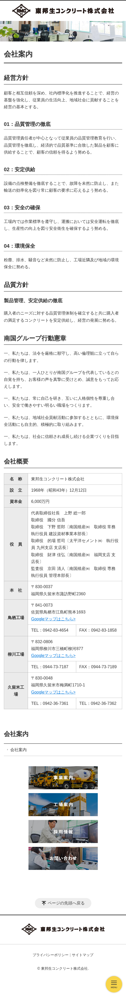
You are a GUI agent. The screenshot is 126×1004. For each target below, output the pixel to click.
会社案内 (16, 733)
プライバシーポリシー (51, 955)
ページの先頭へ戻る (66, 903)
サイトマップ (82, 955)
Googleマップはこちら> (53, 619)
